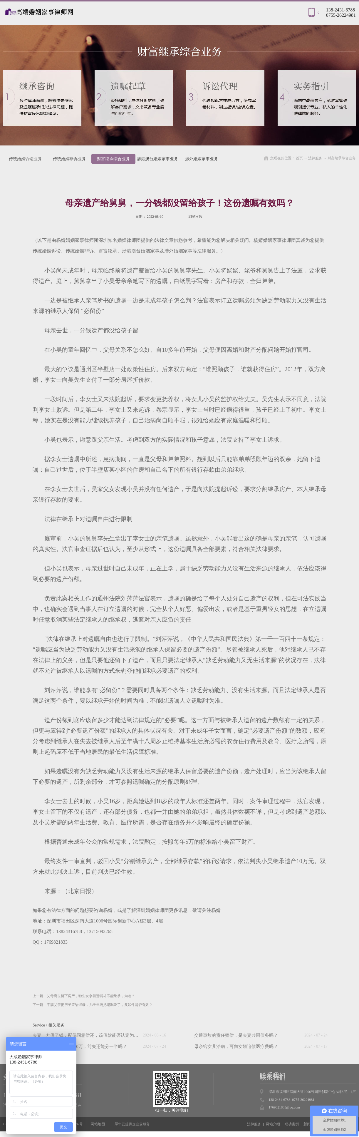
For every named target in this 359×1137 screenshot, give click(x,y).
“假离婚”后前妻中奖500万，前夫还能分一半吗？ (80, 1046)
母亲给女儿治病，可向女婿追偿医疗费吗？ (236, 1046)
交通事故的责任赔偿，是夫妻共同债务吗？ (236, 1035)
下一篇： (92, 1005)
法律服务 (315, 158)
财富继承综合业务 (342, 158)
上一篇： (84, 996)
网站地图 (97, 1124)
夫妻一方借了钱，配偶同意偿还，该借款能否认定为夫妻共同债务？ (99, 1035)
